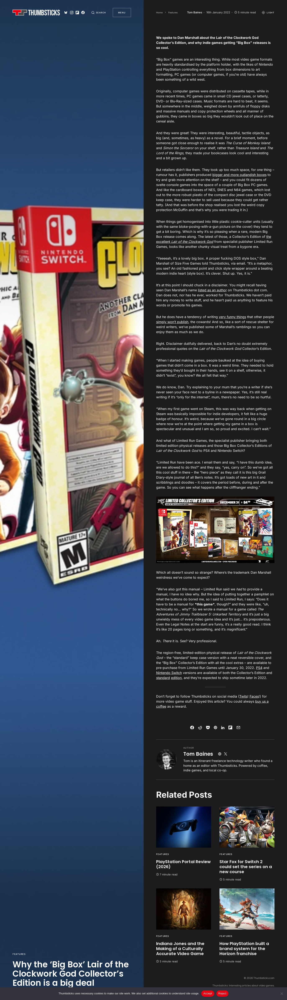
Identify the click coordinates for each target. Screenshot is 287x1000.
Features (19, 954)
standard (163, 678)
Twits (243, 696)
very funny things (232, 317)
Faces (254, 696)
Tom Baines (198, 753)
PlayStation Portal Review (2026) (183, 864)
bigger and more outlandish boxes (239, 175)
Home (159, 12)
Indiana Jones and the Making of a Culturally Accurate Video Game (180, 949)
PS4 (259, 668)
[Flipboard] (77, 12)
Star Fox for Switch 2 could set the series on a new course (245, 867)
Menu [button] (122, 12)
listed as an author (212, 290)
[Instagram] (71, 12)
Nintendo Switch (169, 673)
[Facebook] (83, 12)
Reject (222, 993)
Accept (207, 993)
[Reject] (282, 993)
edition (176, 678)
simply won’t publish (172, 322)
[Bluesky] (66, 12)
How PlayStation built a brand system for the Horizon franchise (244, 949)
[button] (98, 12)
